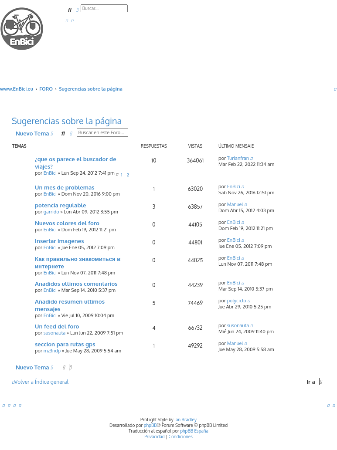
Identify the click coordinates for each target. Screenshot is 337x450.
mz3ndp (52, 351)
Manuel (235, 204)
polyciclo (236, 301)
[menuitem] (66, 20)
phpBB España (194, 430)
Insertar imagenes (59, 240)
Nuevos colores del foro (67, 223)
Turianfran (238, 158)
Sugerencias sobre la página (67, 120)
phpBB (150, 425)
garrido (51, 212)
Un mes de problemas (65, 187)
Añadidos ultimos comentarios (76, 283)
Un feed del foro (57, 326)
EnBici (50, 173)
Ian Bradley (185, 419)
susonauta (54, 333)
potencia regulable (60, 205)
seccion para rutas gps (65, 344)
